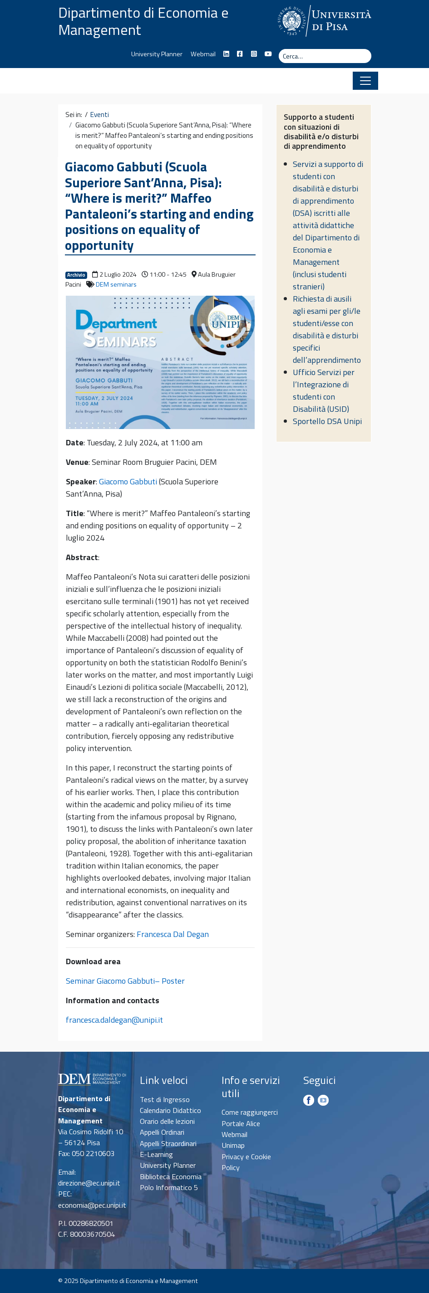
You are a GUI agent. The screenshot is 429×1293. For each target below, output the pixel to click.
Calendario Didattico (170, 1110)
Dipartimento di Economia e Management (143, 20)
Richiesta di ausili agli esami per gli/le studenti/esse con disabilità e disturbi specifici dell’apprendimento (327, 329)
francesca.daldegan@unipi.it (114, 1020)
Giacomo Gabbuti (128, 481)
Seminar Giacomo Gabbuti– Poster (125, 981)
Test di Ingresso (165, 1099)
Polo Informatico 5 (169, 1187)
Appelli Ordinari (162, 1132)
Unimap (233, 1145)
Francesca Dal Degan (173, 934)
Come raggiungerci (250, 1112)
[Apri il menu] (365, 81)
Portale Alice (241, 1123)
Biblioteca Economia (171, 1176)
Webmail (203, 54)
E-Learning (156, 1154)
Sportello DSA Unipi (327, 421)
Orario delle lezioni (167, 1121)
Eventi (99, 115)
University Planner (156, 54)
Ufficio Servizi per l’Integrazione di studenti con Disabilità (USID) (324, 390)
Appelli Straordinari (168, 1143)
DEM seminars (116, 284)
